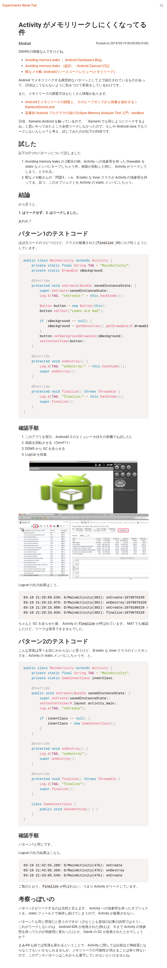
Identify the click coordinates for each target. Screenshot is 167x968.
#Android (24, 43)
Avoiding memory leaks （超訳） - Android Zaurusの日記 (67, 66)
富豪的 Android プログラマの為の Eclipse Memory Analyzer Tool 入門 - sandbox (84, 113)
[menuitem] (161, 5)
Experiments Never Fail (20, 5)
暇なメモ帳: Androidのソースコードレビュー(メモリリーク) (70, 72)
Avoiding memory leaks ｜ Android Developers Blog (63, 60)
